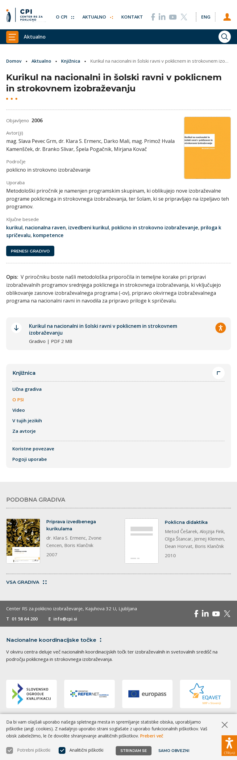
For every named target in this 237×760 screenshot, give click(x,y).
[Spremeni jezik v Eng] (205, 14)
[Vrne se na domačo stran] (26, 14)
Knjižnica (72, 61)
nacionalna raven (45, 227)
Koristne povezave (33, 449)
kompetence (48, 235)
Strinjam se (133, 750)
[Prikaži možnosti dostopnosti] (229, 744)
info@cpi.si (68, 619)
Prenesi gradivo (30, 251)
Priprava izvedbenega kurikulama (72, 526)
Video (18, 410)
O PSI (18, 400)
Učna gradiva (27, 389)
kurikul (14, 227)
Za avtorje (24, 431)
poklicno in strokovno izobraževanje (154, 227)
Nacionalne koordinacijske (56, 640)
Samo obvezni (174, 750)
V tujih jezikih (27, 421)
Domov (14, 61)
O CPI (62, 14)
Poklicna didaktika (187, 523)
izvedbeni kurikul (88, 227)
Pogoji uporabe (29, 460)
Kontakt (131, 14)
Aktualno (95, 14)
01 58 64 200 (26, 619)
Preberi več (151, 736)
